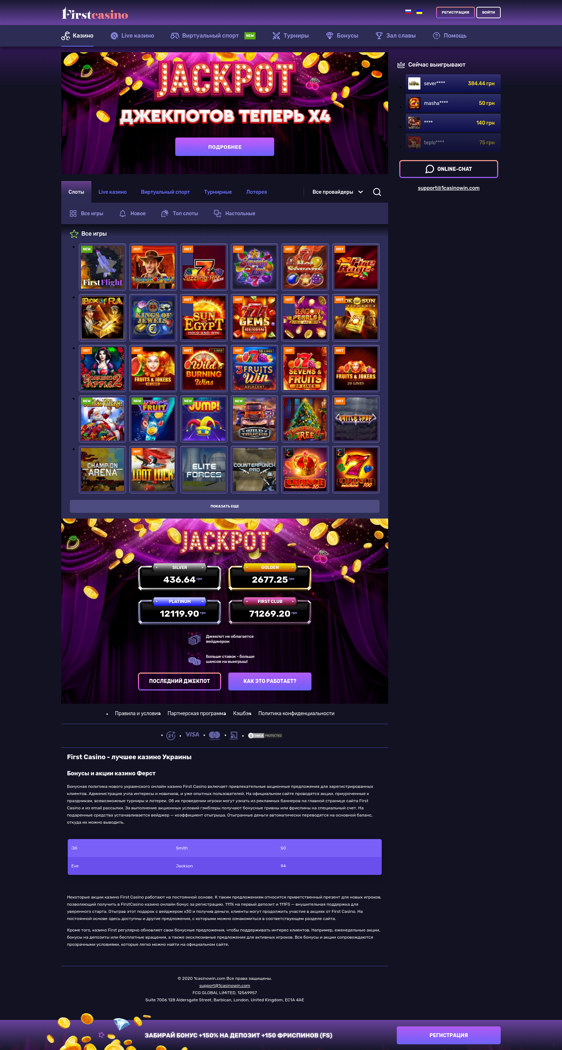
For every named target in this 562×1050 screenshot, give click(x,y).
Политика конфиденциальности (296, 714)
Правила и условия (138, 714)
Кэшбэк (242, 714)
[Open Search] (377, 192)
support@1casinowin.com (224, 985)
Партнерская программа (197, 714)
